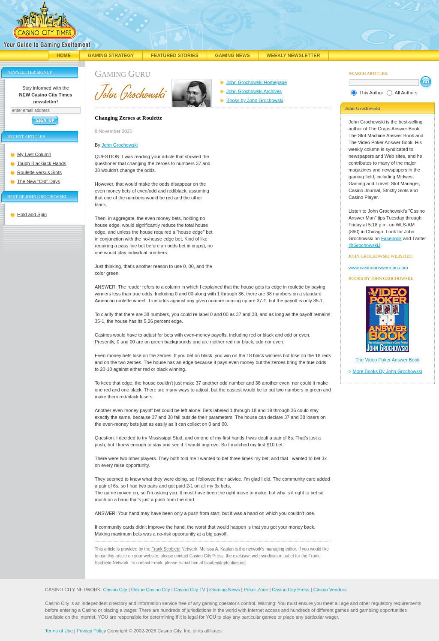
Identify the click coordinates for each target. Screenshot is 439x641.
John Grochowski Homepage (256, 82)
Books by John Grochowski (254, 100)
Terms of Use (59, 630)
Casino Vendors (330, 589)
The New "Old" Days (38, 181)
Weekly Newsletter (293, 55)
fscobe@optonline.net (225, 562)
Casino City (115, 589)
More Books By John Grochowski (387, 371)
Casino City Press (206, 556)
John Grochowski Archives (254, 91)
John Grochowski (120, 144)
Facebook (391, 238)
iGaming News (224, 589)
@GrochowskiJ (364, 245)
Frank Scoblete (165, 549)
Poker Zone (256, 589)
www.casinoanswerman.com (378, 267)
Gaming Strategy (111, 55)
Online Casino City (150, 589)
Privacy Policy (91, 630)
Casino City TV (189, 589)
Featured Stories (174, 55)
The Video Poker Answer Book (388, 359)
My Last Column (34, 154)
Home (64, 55)
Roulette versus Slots (39, 172)
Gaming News (232, 55)
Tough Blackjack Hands (41, 163)
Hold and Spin (32, 214)
